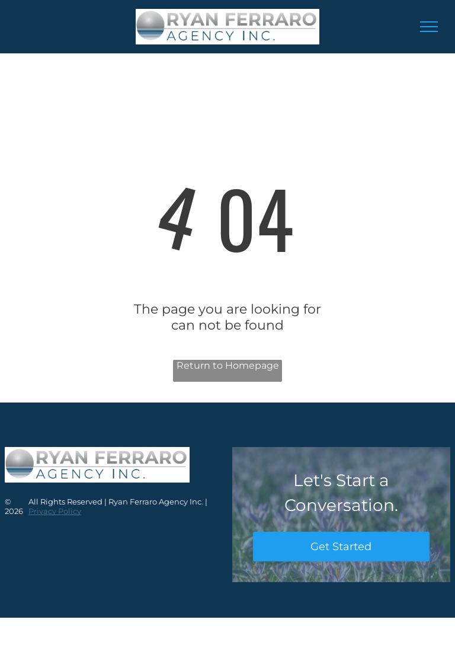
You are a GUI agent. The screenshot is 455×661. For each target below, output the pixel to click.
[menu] (429, 26)
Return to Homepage (228, 365)
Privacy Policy (54, 511)
